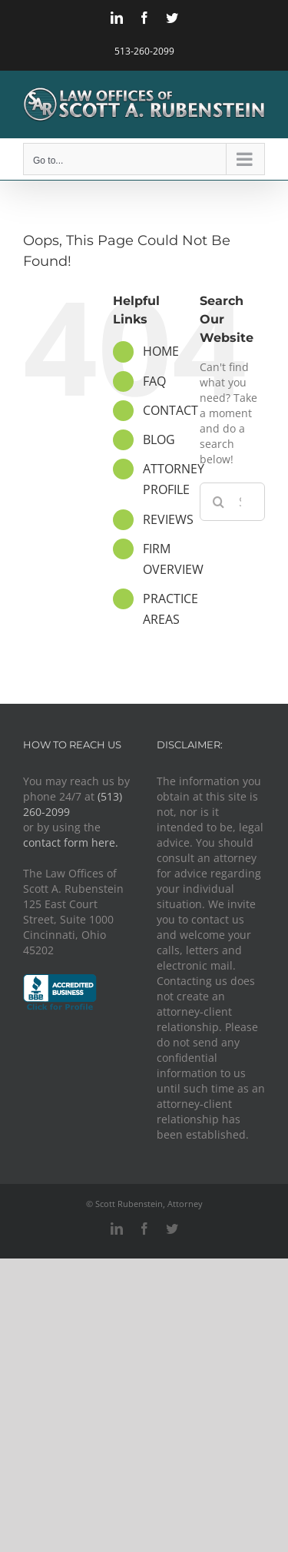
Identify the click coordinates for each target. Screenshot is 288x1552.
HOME (161, 351)
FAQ (154, 381)
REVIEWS (168, 519)
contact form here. (70, 842)
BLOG (159, 439)
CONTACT (170, 410)
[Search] (219, 502)
